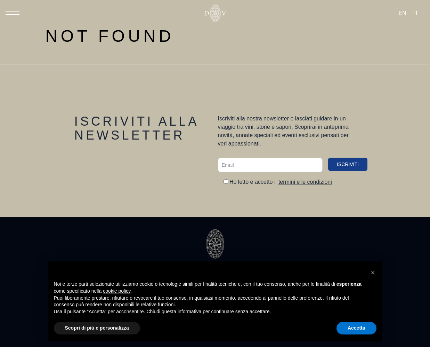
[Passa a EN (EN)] (402, 13)
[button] (373, 272)
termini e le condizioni (305, 182)
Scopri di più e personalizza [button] (97, 328)
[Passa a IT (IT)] (416, 13)
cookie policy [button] (116, 291)
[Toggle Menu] (12, 13)
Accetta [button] (356, 328)
